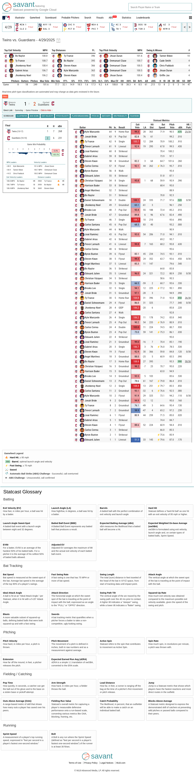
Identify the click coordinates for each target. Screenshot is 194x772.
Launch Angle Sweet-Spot (16, 523)
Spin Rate (153, 641)
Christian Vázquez (94, 180)
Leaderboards (143, 17)
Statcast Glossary (22, 491)
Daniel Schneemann (94, 200)
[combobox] (160, 7)
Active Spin (106, 641)
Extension (8, 659)
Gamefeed (35, 17)
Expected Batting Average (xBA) (117, 523)
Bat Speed (8, 574)
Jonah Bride (91, 136)
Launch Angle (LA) (61, 508)
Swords (55, 614)
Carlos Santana (92, 224)
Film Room (134, 116)
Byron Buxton (91, 170)
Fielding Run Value (61, 701)
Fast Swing (16, 465)
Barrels (103, 508)
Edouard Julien (92, 175)
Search (87, 17)
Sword (13, 469)
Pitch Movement (59, 641)
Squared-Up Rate (157, 593)
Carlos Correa (91, 166)
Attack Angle (155, 574)
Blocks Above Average (160, 701)
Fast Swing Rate (59, 574)
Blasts (6, 614)
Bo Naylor (20, 55)
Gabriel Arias (21, 70)
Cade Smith (165, 60)
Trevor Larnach (92, 146)
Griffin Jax (165, 75)
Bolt (53, 734)
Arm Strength (58, 683)
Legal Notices (107, 763)
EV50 (5, 544)
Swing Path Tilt (108, 593)
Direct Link (8, 110)
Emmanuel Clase (118, 60)
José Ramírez (91, 151)
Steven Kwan (70, 65)
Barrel (15, 461)
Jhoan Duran (116, 55)
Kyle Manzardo (71, 70)
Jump (151, 683)
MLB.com (120, 763)
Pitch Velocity (10, 641)
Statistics (126, 17)
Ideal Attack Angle (12, 593)
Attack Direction (59, 593)
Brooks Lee (90, 210)
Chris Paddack (167, 65)
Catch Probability (109, 701)
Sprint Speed (10, 734)
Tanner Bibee (166, 55)
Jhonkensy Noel (23, 65)
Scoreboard (50, 17)
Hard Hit (14, 457)
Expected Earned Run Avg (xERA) (69, 659)
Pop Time (8, 683)
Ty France (20, 60)
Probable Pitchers (70, 17)
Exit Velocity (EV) (12, 508)
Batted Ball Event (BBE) (63, 523)
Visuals (100, 17)
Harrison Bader (92, 185)
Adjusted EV (57, 544)
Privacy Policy (91, 763)
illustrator (20, 17)
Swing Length (107, 574)
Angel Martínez (92, 190)
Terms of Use (75, 763)
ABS (113, 17)
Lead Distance (107, 683)
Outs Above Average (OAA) (17, 701)
